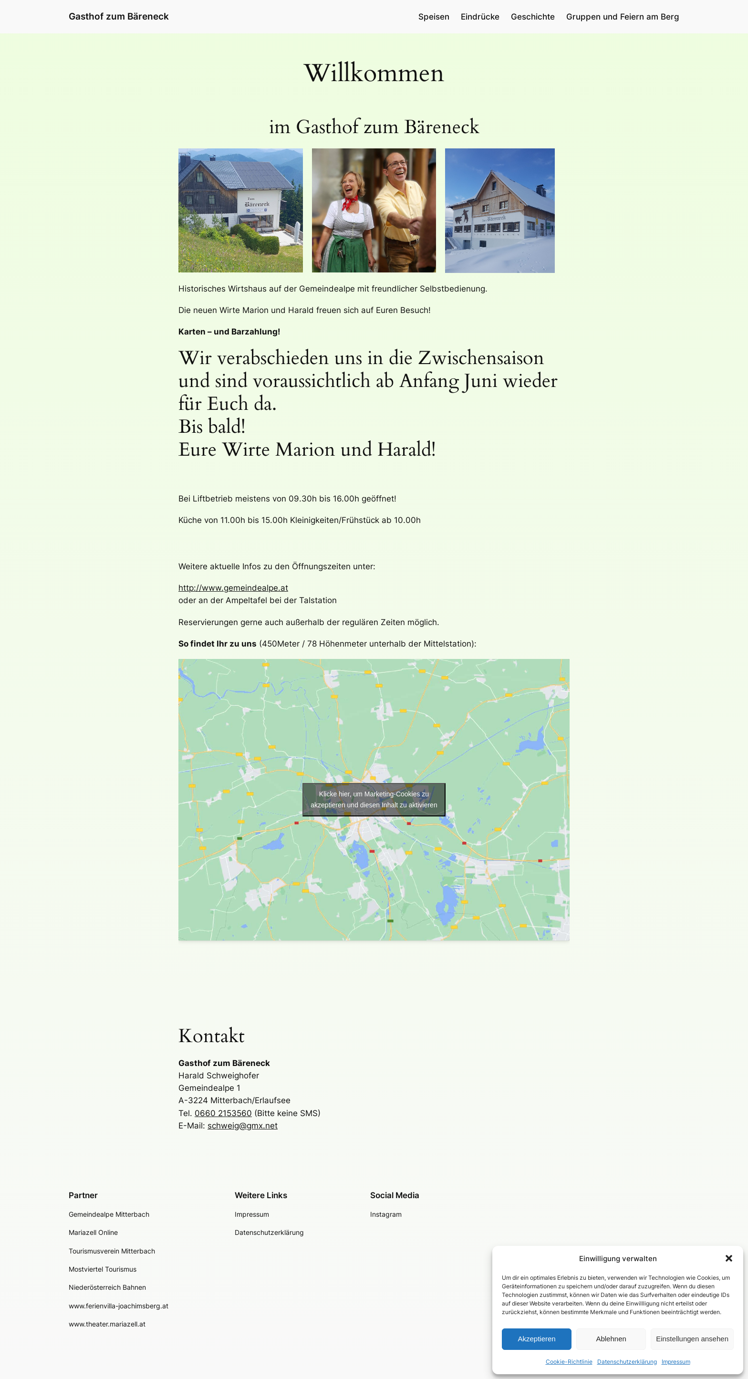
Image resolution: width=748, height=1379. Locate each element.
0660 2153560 (223, 1113)
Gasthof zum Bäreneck (119, 16)
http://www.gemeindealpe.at (233, 588)
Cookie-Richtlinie (569, 1361)
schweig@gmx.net (243, 1125)
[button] (729, 1258)
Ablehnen (611, 1339)
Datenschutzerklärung (627, 1361)
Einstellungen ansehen (692, 1339)
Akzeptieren (536, 1339)
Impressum (676, 1361)
